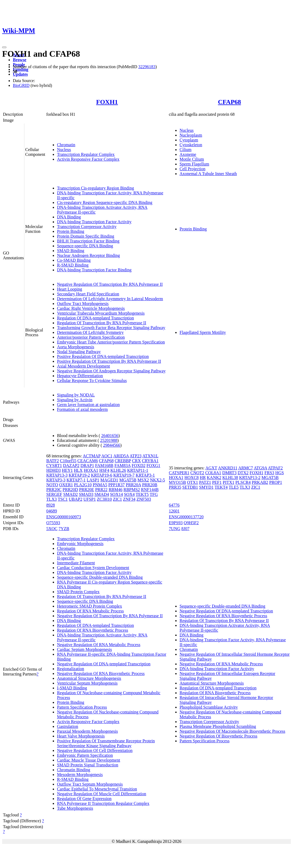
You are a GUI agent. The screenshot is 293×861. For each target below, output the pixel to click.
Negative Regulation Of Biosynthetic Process (218, 736)
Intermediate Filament (76, 563)
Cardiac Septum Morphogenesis (84, 649)
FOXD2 (139, 465)
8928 (50, 505)
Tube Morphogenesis (75, 808)
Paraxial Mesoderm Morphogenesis (87, 731)
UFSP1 (89, 499)
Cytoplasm (189, 140)
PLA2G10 (83, 484)
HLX (78, 470)
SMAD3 (86, 494)
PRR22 (101, 489)
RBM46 (116, 489)
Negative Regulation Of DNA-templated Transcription (103, 664)
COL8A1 (213, 472)
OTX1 (192, 482)
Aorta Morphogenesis (75, 347)
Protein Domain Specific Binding (85, 236)
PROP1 (275, 482)
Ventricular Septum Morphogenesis (87, 683)
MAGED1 (109, 480)
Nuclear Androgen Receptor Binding (88, 255)
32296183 (146, 66)
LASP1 (93, 480)
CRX (136, 460)
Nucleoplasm (191, 135)
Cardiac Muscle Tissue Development (88, 760)
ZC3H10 (104, 499)
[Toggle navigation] (4, 47)
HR (203, 477)
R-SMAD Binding (73, 265)
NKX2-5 (157, 480)
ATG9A (260, 468)
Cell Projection (192, 169)
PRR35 (175, 487)
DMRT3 (229, 472)
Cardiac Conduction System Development (93, 567)
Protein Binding (70, 231)
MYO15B (177, 482)
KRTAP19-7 (124, 475)
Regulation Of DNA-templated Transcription (95, 318)
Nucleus (64, 149)
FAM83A (123, 465)
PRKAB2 (260, 482)
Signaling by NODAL (76, 395)
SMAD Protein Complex (78, 591)
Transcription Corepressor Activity (87, 226)
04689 (51, 511)
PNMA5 (100, 484)
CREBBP (123, 460)
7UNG (174, 528)
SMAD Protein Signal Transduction (87, 765)
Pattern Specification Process (82, 707)
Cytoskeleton (191, 144)
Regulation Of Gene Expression (84, 798)
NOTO (52, 484)
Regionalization (70, 668)
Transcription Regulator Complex (86, 154)
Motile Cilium (192, 159)
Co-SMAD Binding (74, 260)
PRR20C (54, 489)
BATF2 (52, 460)
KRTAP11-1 (137, 470)
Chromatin (66, 144)
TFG (154, 494)
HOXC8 (191, 477)
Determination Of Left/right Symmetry (90, 332)
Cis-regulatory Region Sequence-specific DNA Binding (104, 202)
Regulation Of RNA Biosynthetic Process (92, 630)
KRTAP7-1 (76, 480)
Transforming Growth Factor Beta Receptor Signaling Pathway (111, 327)
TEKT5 (142, 494)
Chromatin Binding (73, 769)
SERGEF (54, 494)
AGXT (211, 468)
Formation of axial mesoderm (82, 409)
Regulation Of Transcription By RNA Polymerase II (101, 323)
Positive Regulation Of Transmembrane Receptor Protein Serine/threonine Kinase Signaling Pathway (106, 743)
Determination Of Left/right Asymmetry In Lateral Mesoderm (110, 298)
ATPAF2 (275, 468)
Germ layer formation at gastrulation (88, 404)
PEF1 (217, 482)
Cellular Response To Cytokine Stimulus (92, 380)
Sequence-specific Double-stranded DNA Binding (100, 577)
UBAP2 (75, 499)
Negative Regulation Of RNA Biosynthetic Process (101, 673)
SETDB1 (190, 487)
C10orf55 (68, 460)
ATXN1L (150, 456)
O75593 (53, 522)
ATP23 (135, 456)
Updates (20, 74)
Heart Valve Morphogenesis (81, 736)
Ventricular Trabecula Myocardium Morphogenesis (100, 313)
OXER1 (66, 484)
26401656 (109, 435)
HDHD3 (53, 470)
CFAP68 (229, 101)
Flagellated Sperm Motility (203, 332)
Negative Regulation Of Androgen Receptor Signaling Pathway (111, 371)
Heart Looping (69, 289)
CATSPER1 (179, 472)
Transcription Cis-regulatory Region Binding (95, 188)
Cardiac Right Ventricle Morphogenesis (91, 308)
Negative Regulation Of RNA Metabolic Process (98, 644)
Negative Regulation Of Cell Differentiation (94, 750)
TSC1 (63, 499)
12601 (174, 511)
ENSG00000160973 (63, 517)
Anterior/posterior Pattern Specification (91, 337)
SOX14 (116, 494)
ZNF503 (143, 499)
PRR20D (70, 489)
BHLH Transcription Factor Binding (88, 241)
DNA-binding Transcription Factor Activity (94, 221)
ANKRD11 (227, 468)
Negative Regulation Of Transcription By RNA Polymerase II (110, 284)
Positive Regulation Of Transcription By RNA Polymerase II (109, 361)
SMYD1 (206, 487)
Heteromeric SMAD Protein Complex (89, 606)
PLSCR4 (243, 482)
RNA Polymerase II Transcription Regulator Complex (103, 803)
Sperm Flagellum (194, 164)
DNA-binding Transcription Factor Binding (94, 270)
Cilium (185, 149)
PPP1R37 (116, 484)
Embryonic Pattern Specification (85, 755)
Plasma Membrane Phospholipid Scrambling (218, 726)
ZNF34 (129, 499)
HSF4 (104, 470)
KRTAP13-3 (57, 475)
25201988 (108, 440)
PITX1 (228, 482)
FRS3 (269, 472)
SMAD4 (101, 494)
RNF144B (150, 489)
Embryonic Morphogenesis (80, 543)
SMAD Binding (70, 250)
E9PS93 (176, 522)
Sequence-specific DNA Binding (85, 246)
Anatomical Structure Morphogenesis (89, 678)
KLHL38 (230, 477)
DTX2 (243, 472)
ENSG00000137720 (186, 517)
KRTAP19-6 (101, 475)
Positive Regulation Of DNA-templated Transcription (103, 356)
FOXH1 (107, 101)
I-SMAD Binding (72, 688)
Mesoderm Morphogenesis (80, 774)
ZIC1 (117, 499)
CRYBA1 (150, 460)
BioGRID (21, 85)
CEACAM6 (87, 460)
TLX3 (51, 499)
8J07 (185, 528)
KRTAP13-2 (250, 477)
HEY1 (67, 470)
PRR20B (149, 484)
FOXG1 (153, 465)
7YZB (64, 528)
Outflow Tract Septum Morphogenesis (90, 784)
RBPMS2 (131, 489)
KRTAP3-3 (56, 480)
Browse (19, 59)
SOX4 (129, 494)
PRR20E (86, 489)
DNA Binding (69, 217)
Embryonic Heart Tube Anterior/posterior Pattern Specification (111, 342)
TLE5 (233, 487)
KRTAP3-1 (145, 475)
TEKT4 (221, 487)
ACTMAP (91, 456)
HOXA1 (91, 470)
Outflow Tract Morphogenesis (83, 303)
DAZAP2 (71, 465)
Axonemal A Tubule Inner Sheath (208, 173)
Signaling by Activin (74, 399)
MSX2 (143, 480)
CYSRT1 (54, 465)
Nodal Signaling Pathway (79, 351)
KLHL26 (118, 470)
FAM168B (104, 465)
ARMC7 (245, 468)
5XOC (52, 528)
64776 (174, 505)
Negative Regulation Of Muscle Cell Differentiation (101, 793)
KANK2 (214, 477)
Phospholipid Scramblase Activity (209, 707)
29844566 (111, 445)
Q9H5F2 (191, 522)
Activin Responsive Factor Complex (88, 159)
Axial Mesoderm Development (83, 366)
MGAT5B (127, 480)
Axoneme (188, 154)
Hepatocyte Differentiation (80, 375)
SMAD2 (70, 494)
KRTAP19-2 (79, 475)
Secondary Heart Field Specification (88, 294)
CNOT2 (197, 472)
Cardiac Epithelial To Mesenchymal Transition (97, 789)
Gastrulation (67, 726)
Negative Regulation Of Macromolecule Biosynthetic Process (232, 731)
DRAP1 (87, 465)
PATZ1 (205, 482)
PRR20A (133, 484)
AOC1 (107, 456)
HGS (279, 472)
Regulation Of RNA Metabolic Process (90, 611)
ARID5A (121, 456)
